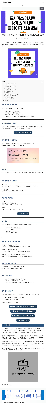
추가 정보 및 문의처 (10, 98)
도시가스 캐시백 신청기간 (11, 85)
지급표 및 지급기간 (10, 91)
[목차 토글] (41, 82)
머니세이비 (28, 38)
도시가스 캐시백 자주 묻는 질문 (12, 94)
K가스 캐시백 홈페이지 (19, 116)
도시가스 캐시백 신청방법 (11, 89)
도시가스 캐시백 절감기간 (11, 86)
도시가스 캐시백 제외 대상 (11, 83)
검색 (23, 6)
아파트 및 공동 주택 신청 (11, 95)
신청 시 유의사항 (9, 97)
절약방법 (7, 92)
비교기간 (8, 88)
